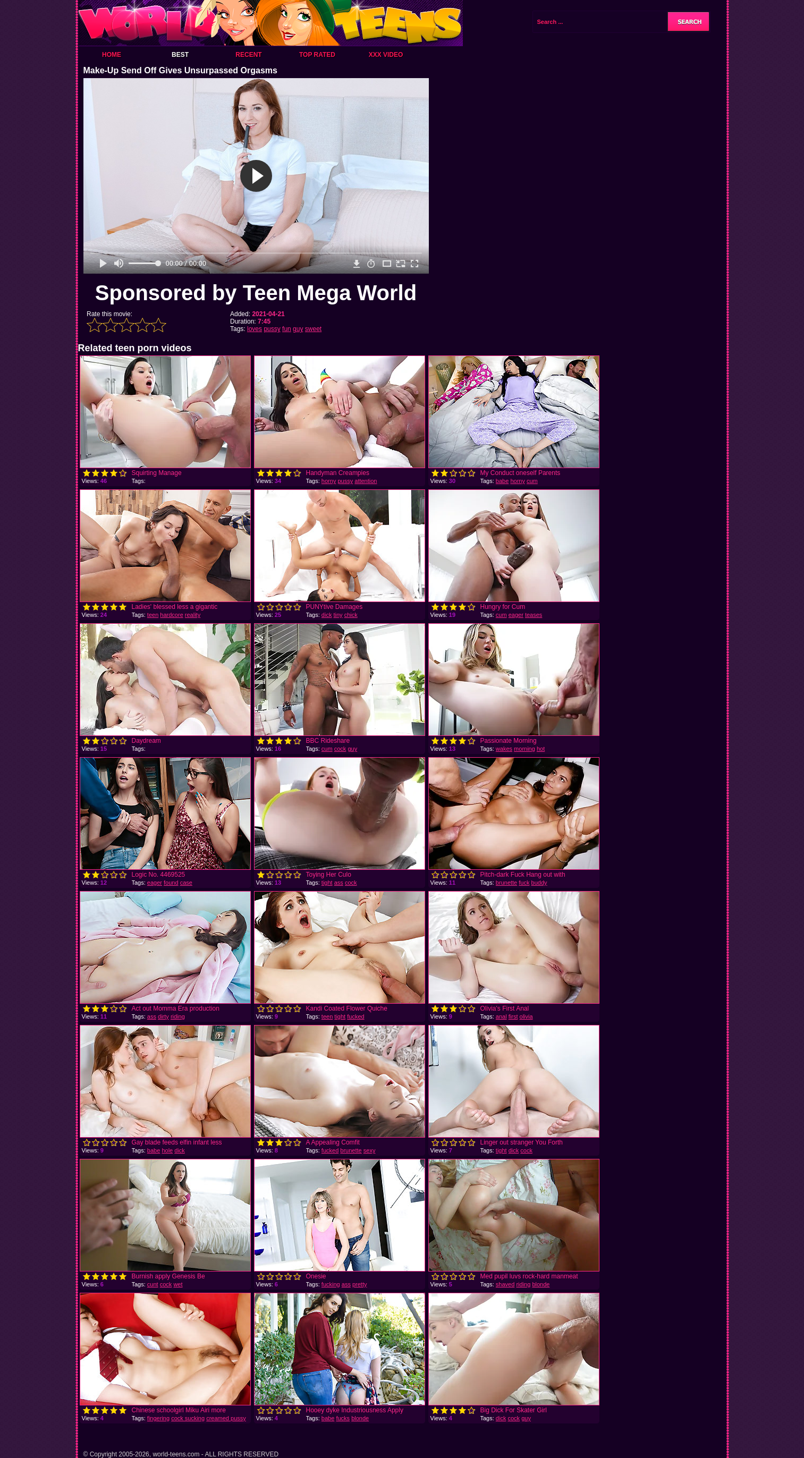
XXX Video (386, 54)
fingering (158, 1418)
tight (327, 882)
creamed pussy (226, 1418)
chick (351, 615)
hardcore (171, 615)
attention (365, 481)
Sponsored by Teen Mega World (256, 292)
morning (524, 748)
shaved (505, 1284)
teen (152, 615)
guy (298, 329)
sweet (313, 329)
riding (178, 1016)
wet (177, 1284)
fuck (524, 882)
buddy (539, 882)
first (513, 1016)
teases (533, 615)
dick (326, 615)
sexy (369, 1150)
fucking (330, 1284)
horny (328, 481)
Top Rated (317, 54)
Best (180, 54)
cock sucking (188, 1418)
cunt (152, 1284)
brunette (506, 882)
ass (338, 882)
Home (111, 54)
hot (541, 748)
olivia (526, 1016)
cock (340, 748)
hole (167, 1150)
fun (286, 329)
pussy (272, 329)
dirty (163, 1016)
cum (532, 481)
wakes (504, 748)
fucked (355, 1016)
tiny (337, 615)
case (186, 882)
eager (516, 615)
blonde (540, 1284)
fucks (343, 1418)
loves (254, 329)
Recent (248, 54)
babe (502, 481)
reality (192, 615)
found (171, 882)
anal (501, 1016)
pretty (359, 1284)
